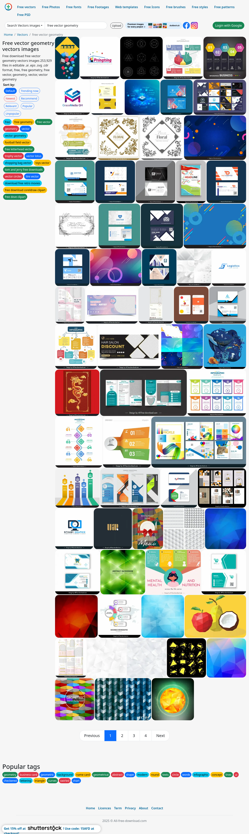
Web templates (126, 7)
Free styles (200, 7)
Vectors (22, 34)
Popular (27, 106)
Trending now (29, 91)
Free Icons (152, 7)
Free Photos (51, 7)
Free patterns (224, 7)
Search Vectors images (23, 25)
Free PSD (23, 15)
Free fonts (74, 7)
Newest (10, 98)
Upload (116, 25)
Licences (104, 808)
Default (10, 91)
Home (8, 34)
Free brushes (176, 7)
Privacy (130, 808)
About (143, 808)
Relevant (11, 106)
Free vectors (26, 7)
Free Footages (98, 7)
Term (118, 808)
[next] (161, 735)
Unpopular (12, 113)
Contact (157, 808)
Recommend (29, 98)
